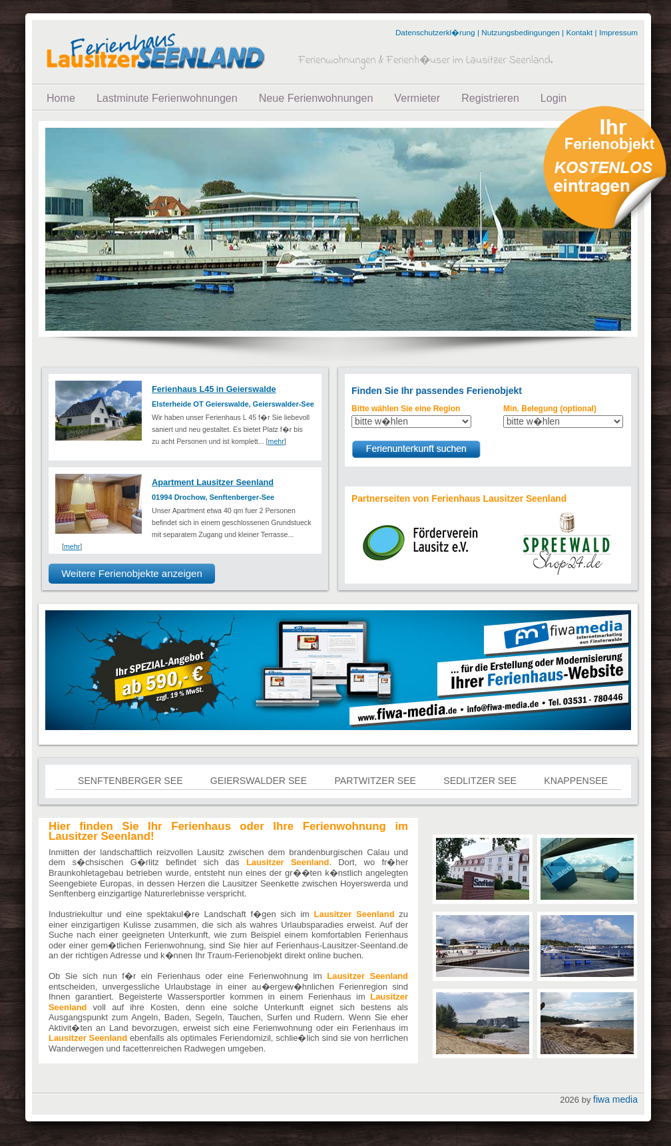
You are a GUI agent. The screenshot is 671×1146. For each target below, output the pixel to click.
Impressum (618, 32)
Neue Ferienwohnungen (316, 98)
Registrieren (490, 98)
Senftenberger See (130, 780)
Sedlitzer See (480, 780)
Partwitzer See (375, 780)
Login (553, 98)
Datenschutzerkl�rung (435, 32)
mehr (276, 441)
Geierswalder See (258, 780)
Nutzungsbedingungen (520, 32)
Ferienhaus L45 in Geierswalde (214, 389)
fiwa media (615, 1099)
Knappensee (576, 780)
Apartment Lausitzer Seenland (213, 482)
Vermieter (417, 98)
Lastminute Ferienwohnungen (167, 98)
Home (61, 98)
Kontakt (579, 32)
